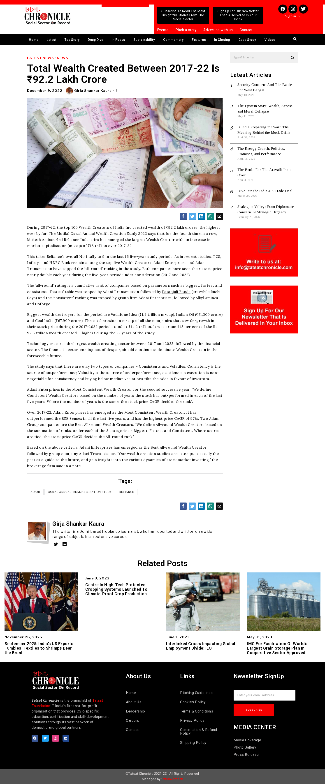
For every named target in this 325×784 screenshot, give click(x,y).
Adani (35, 491)
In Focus (118, 40)
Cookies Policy (193, 702)
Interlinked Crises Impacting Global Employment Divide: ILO (200, 645)
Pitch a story (186, 30)
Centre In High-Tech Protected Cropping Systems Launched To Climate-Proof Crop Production (116, 589)
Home (33, 40)
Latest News (40, 58)
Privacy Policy (192, 720)
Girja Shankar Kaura (89, 91)
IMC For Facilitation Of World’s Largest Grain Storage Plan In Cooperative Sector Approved (277, 648)
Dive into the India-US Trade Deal (265, 191)
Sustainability (144, 40)
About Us (133, 702)
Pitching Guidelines (196, 693)
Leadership (135, 711)
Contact (246, 30)
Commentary (173, 40)
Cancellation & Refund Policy (198, 732)
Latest (51, 40)
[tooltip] (183, 216)
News (62, 58)
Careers (132, 720)
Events (163, 30)
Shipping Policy (193, 742)
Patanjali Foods (176, 291)
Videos (270, 40)
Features (199, 40)
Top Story (72, 40)
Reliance (127, 491)
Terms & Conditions (196, 711)
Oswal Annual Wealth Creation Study (80, 491)
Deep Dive (95, 40)
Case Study (247, 40)
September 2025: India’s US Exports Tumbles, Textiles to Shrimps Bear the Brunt (39, 648)
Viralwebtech (173, 779)
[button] (292, 57)
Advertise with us (218, 30)
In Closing (222, 40)
